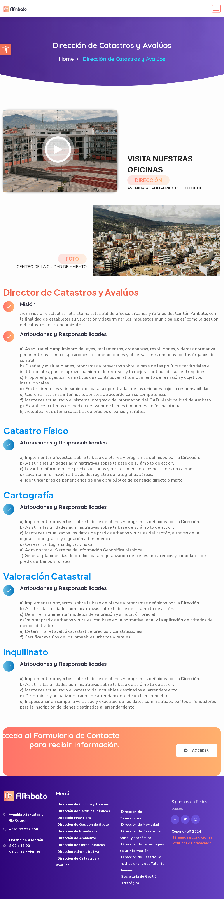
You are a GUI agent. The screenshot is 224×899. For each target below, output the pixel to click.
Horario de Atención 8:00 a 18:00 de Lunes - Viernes (26, 846)
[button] (5, 49)
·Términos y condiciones (192, 837)
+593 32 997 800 (23, 829)
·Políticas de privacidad (192, 843)
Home (66, 59)
